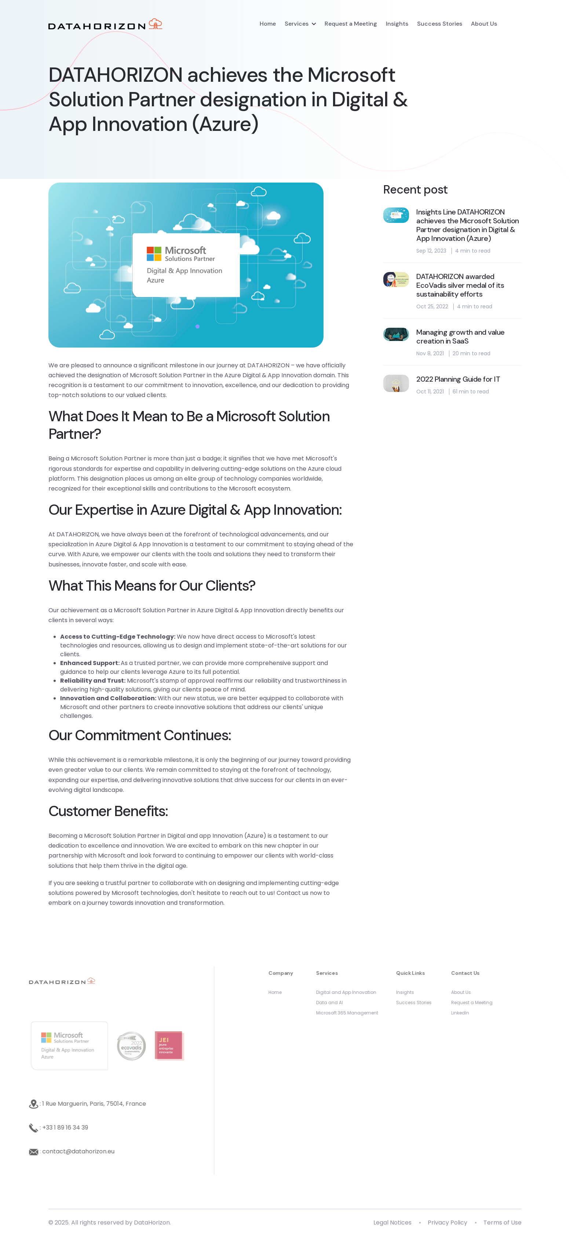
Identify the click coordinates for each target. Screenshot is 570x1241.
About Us (484, 23)
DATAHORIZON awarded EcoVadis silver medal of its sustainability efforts (460, 285)
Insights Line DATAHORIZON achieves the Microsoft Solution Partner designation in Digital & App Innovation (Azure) (467, 225)
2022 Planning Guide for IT (458, 379)
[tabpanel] (201, 265)
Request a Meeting (351, 23)
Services (296, 23)
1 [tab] (198, 326)
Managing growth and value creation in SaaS (460, 336)
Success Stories (439, 23)
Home (268, 23)
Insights (397, 23)
